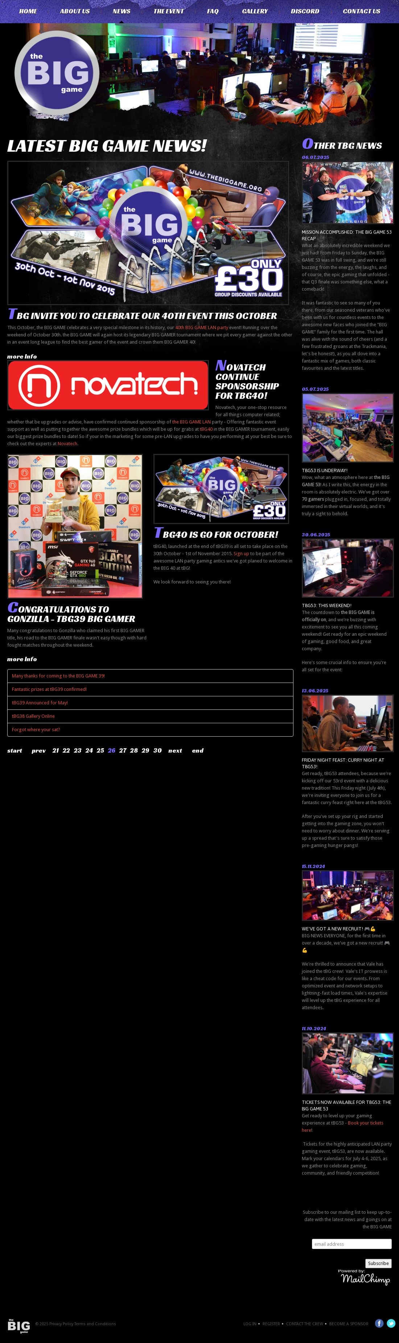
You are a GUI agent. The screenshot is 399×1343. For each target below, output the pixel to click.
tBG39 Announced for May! (40, 702)
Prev (39, 750)
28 (134, 750)
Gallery (255, 11)
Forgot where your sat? (36, 729)
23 (78, 750)
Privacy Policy (61, 1324)
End (197, 750)
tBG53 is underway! (324, 470)
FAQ (213, 11)
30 (157, 750)
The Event (168, 11)
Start (14, 750)
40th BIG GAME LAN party (201, 327)
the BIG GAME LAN (191, 422)
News (121, 11)
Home (28, 11)
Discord (305, 11)
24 (89, 750)
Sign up (241, 553)
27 (122, 750)
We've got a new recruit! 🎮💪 (339, 928)
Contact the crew (304, 1324)
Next (175, 750)
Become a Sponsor (349, 1324)
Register (271, 1324)
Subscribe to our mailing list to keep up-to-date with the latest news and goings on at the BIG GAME (347, 1219)
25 (100, 750)
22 (66, 750)
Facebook (379, 1323)
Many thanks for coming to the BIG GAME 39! (58, 676)
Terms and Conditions (95, 1324)
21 (56, 750)
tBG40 (206, 429)
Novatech (67, 443)
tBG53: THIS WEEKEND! (326, 605)
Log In (249, 1324)
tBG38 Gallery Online (33, 716)
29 (145, 750)
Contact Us (361, 11)
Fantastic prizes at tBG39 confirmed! (49, 689)
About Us (75, 11)
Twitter (391, 1323)
